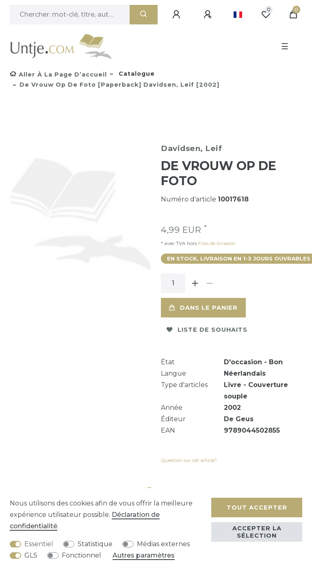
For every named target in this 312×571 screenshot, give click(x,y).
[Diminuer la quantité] (209, 283)
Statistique (95, 544)
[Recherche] (144, 14)
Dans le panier (203, 307)
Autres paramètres (144, 555)
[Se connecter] (177, 14)
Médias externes (163, 544)
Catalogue (136, 73)
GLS (30, 555)
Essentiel (38, 544)
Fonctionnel (81, 555)
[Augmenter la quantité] (195, 283)
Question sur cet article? (189, 460)
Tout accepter (257, 507)
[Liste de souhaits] (266, 14)
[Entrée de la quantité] (173, 283)
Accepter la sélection (257, 532)
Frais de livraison (216, 243)
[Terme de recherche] (70, 14)
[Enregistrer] (209, 14)
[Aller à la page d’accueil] (58, 74)
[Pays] (238, 14)
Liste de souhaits (207, 329)
